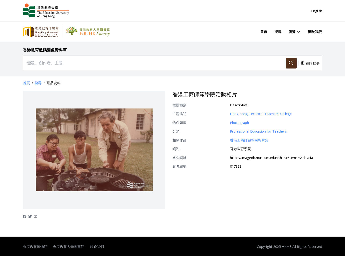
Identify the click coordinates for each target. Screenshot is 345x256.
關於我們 (315, 31)
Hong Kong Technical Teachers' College (261, 113)
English (316, 10)
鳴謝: (176, 148)
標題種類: (179, 105)
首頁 (263, 31)
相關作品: (179, 140)
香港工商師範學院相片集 (249, 140)
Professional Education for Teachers (258, 131)
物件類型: (179, 122)
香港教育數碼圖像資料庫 (45, 50)
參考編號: (179, 166)
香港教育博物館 (35, 246)
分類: (176, 131)
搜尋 (277, 31)
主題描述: (179, 113)
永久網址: (179, 157)
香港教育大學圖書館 (68, 246)
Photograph (239, 122)
